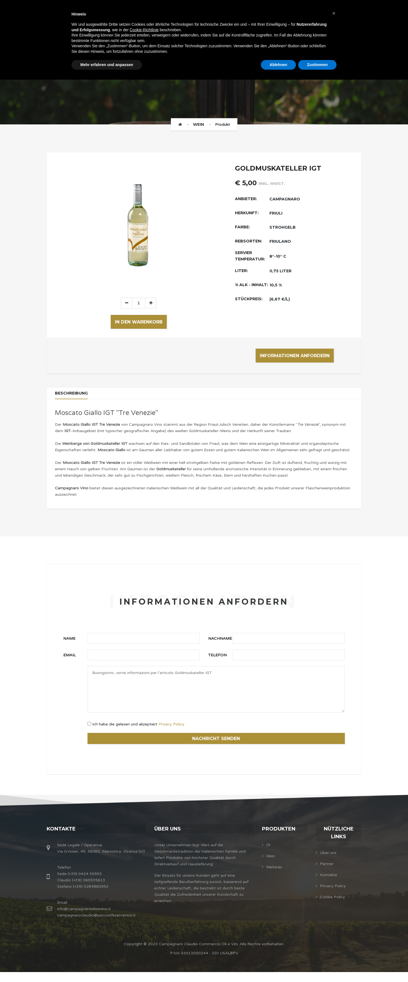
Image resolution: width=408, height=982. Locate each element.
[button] (151, 303)
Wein (198, 124)
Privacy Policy (171, 730)
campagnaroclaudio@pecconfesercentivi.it (96, 925)
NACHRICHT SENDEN (216, 746)
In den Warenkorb (139, 322)
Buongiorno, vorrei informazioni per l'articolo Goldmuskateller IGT (216, 695)
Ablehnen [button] (278, 64)
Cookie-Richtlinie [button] (144, 30)
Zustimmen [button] (317, 64)
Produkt (222, 124)
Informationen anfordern (295, 355)
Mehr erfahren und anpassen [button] (106, 64)
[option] (139, 224)
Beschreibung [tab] (73, 396)
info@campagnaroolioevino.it (84, 918)
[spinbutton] (138, 303)
